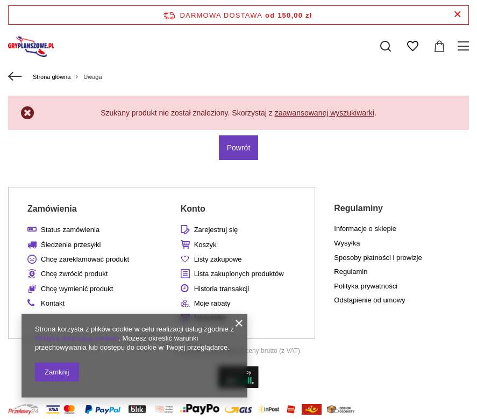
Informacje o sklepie (365, 229)
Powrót (239, 147)
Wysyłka (347, 243)
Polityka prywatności (365, 286)
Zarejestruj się (216, 230)
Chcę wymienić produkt (77, 289)
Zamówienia (52, 208)
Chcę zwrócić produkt (74, 274)
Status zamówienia (70, 230)
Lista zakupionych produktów (239, 274)
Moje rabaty (212, 303)
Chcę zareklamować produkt (85, 259)
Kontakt (53, 303)
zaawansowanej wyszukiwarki (324, 113)
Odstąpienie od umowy (369, 300)
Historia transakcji (222, 289)
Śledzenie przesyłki (71, 245)
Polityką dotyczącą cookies (76, 338)
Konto (193, 208)
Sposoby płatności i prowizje (378, 258)
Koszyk (205, 245)
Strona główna (51, 77)
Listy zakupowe (218, 259)
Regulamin (350, 272)
